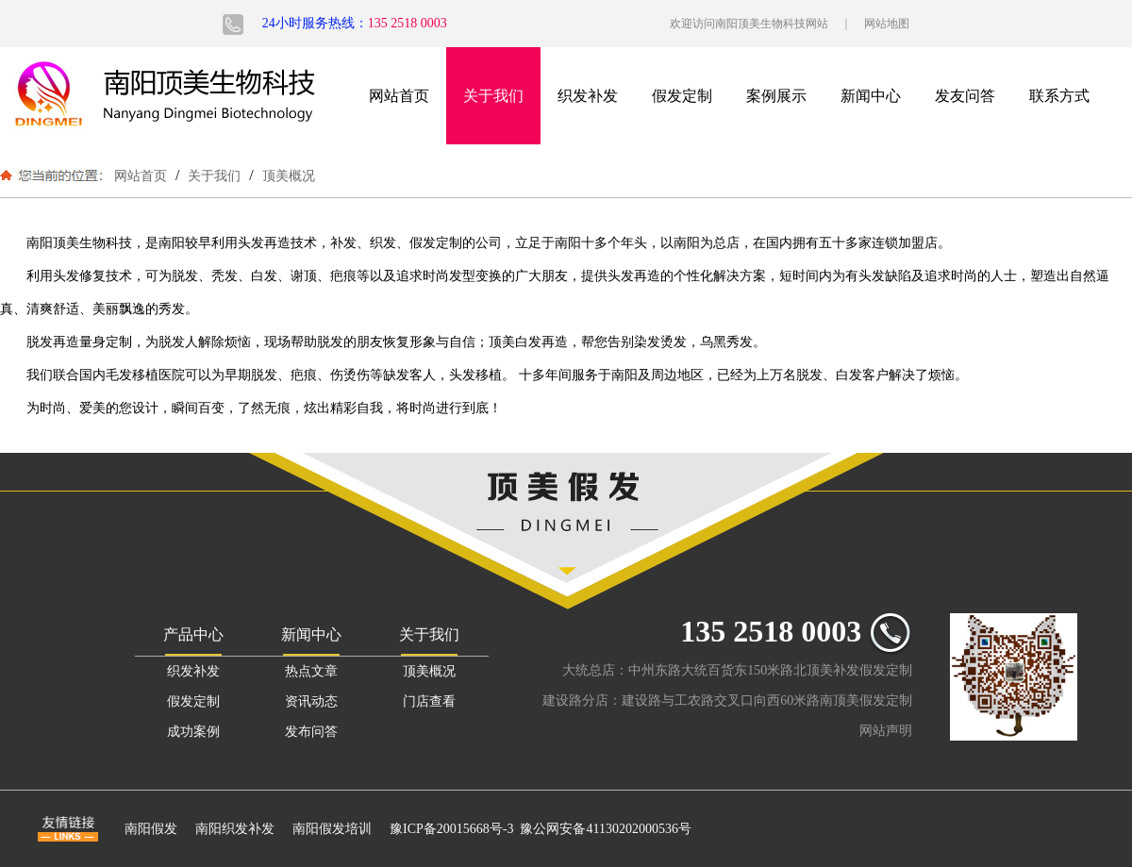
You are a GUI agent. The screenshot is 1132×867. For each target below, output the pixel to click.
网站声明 (885, 731)
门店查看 (429, 701)
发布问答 (311, 732)
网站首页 (399, 96)
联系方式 (1059, 96)
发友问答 (965, 96)
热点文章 (311, 671)
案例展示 (776, 96)
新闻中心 (871, 96)
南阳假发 (151, 829)
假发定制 (682, 96)
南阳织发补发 (235, 829)
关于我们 (493, 96)
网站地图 (886, 23)
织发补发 (588, 96)
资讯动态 (311, 701)
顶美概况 (286, 175)
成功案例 (193, 732)
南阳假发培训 (332, 829)
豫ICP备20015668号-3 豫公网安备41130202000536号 (540, 829)
